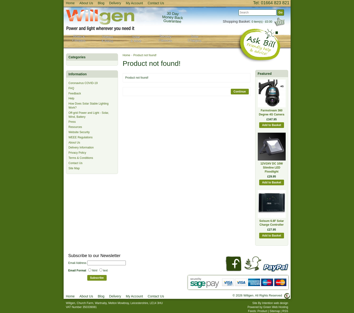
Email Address (77, 263)
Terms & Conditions (81, 158)
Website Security (79, 132)
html (94, 270)
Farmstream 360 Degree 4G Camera (271, 112)
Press (72, 121)
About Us (86, 3)
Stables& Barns (107, 39)
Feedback (75, 93)
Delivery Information (81, 147)
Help (71, 98)
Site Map (74, 168)
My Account (134, 3)
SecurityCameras (165, 38)
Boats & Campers (79, 38)
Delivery (115, 3)
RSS (285, 311)
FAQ (71, 88)
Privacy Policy (77, 152)
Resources (75, 127)
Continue (240, 91)
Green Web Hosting (275, 307)
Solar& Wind (135, 39)
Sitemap (275, 311)
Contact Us (156, 3)
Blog (101, 3)
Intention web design (275, 303)
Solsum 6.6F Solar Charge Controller (271, 223)
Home (70, 3)
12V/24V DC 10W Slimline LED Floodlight (271, 167)
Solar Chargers (194, 38)
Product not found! (145, 55)
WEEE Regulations (81, 137)
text (105, 270)
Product (262, 311)
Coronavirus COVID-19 (83, 83)
